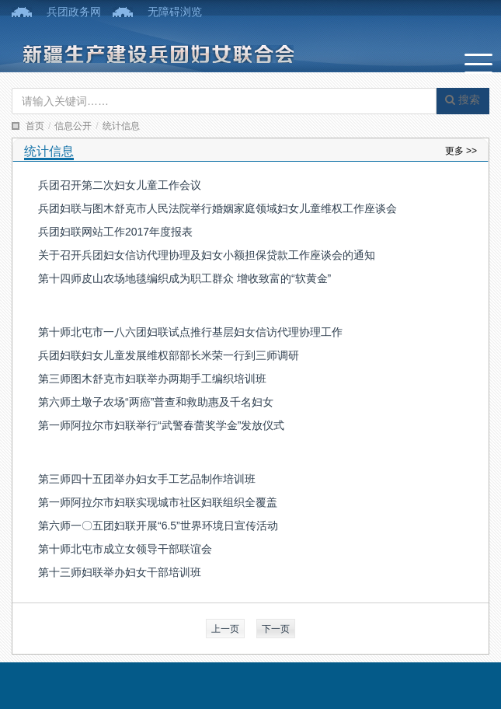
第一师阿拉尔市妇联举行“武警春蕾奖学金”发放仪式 (161, 425)
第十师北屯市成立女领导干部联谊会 (125, 549)
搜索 (462, 99)
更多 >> (461, 150)
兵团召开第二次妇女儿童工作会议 (119, 185)
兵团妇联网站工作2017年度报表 (115, 231)
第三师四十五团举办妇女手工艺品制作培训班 (147, 479)
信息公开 (73, 125)
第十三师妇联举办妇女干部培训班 (119, 572)
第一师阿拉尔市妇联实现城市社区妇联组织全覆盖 (157, 502)
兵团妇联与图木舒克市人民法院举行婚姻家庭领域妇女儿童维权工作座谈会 (217, 208)
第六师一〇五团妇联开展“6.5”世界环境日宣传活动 (158, 525)
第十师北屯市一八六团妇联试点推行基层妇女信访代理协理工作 (190, 332)
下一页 (276, 628)
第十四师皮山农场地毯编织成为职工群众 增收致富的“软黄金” (184, 278)
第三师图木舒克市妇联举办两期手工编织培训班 (152, 378)
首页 (35, 125)
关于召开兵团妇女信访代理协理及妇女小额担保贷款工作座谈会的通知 (206, 255)
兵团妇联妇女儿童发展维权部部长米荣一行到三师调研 (168, 355)
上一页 (225, 628)
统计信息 (121, 125)
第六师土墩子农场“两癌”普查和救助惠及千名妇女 (155, 402)
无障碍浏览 (175, 11)
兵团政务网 (74, 11)
